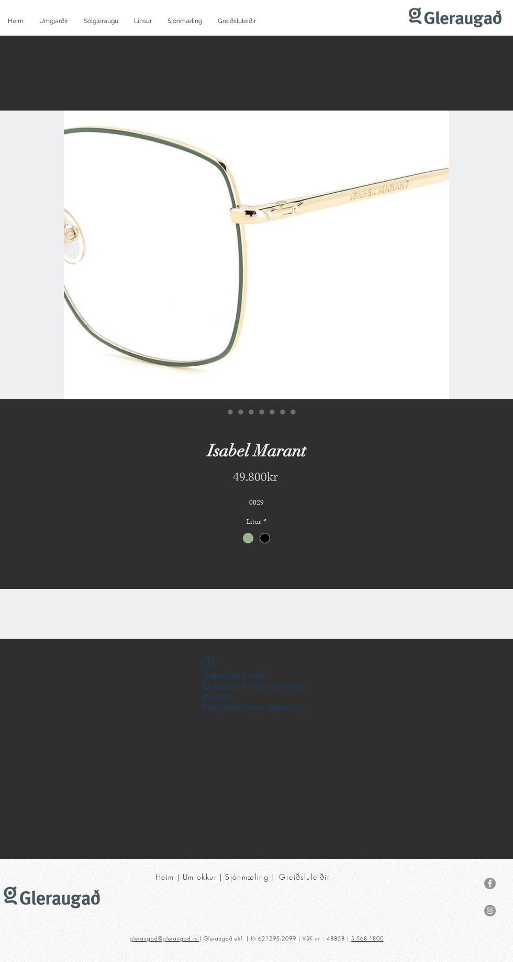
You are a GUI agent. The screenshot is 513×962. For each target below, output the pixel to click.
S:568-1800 (367, 938)
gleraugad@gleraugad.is (164, 938)
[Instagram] (490, 910)
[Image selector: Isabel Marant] (220, 412)
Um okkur (200, 877)
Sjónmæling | (251, 877)
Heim (164, 877)
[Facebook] (490, 883)
